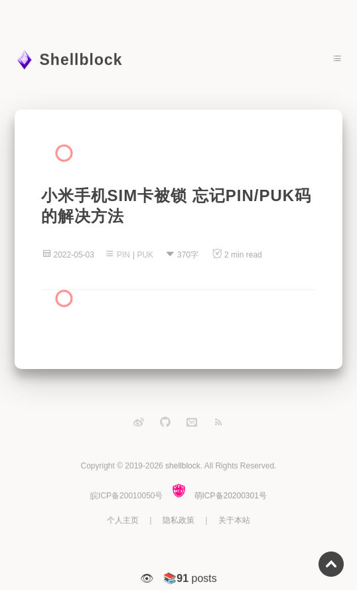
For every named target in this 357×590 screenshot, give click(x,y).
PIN (123, 254)
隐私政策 (178, 519)
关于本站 (234, 519)
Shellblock (81, 59)
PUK (145, 254)
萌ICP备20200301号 (230, 495)
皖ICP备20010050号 (126, 495)
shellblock (182, 466)
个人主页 (123, 519)
